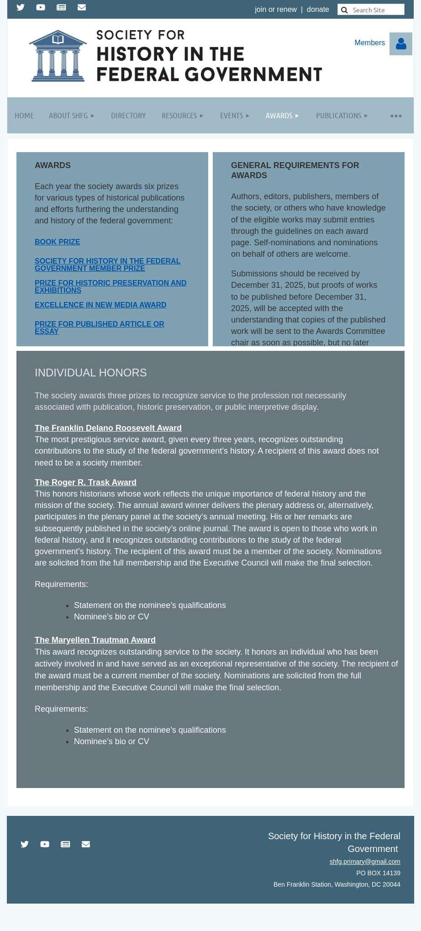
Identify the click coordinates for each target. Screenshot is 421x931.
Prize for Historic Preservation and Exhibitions (110, 286)
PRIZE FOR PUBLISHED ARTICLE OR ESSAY (99, 327)
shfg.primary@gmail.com (365, 861)
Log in (400, 43)
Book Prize (57, 242)
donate (318, 9)
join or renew (276, 9)
